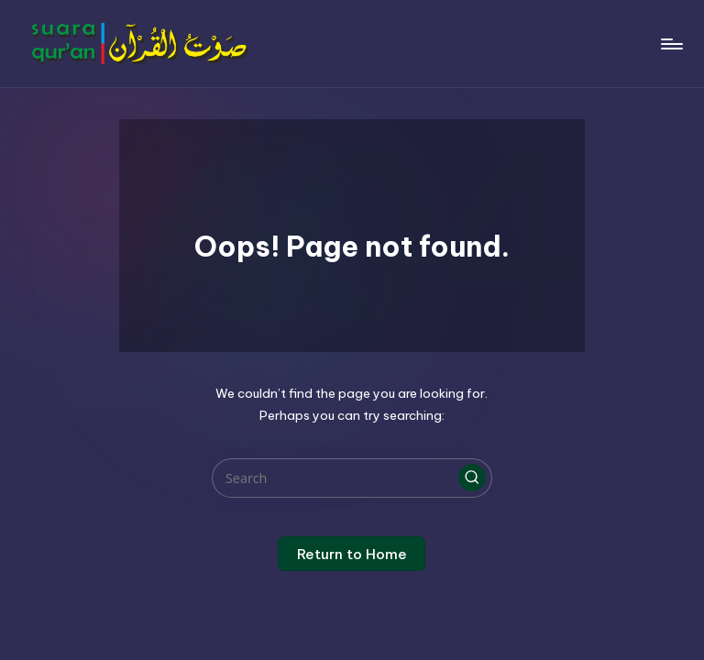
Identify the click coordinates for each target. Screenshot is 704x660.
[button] (472, 477)
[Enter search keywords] (351, 478)
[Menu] (670, 44)
